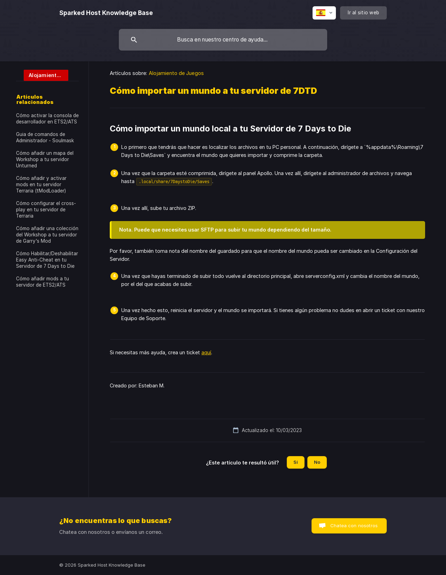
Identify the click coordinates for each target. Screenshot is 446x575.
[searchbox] (223, 40)
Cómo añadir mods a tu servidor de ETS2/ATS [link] (42, 282)
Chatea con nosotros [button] (354, 525)
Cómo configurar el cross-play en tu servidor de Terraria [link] (46, 210)
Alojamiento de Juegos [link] (176, 73)
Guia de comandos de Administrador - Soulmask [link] (45, 137)
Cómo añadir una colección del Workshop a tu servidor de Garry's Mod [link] (47, 235)
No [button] (317, 462)
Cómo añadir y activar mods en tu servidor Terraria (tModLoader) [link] (41, 184)
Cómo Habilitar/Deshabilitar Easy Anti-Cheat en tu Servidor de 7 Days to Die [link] (47, 260)
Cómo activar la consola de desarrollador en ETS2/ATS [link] (47, 118)
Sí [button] (295, 462)
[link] (42, 74)
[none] (106, 13)
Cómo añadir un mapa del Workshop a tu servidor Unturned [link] (45, 159)
